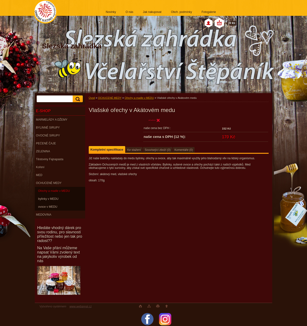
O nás (129, 12)
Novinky (111, 12)
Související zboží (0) (158, 150)
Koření (40, 167)
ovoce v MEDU (47, 206)
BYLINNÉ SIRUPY (48, 127)
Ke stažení (134, 150)
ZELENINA (43, 151)
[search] (77, 98)
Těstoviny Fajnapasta (49, 159)
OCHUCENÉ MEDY (49, 183)
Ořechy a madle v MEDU (54, 191)
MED (39, 175)
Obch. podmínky (181, 12)
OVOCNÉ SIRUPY (48, 135)
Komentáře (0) (184, 150)
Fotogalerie (208, 12)
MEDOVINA (43, 214)
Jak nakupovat (152, 12)
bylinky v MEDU (48, 199)
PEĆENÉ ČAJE (46, 143)
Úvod (92, 97)
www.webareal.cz (81, 306)
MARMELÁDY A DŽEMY (51, 119)
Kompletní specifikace (106, 149)
